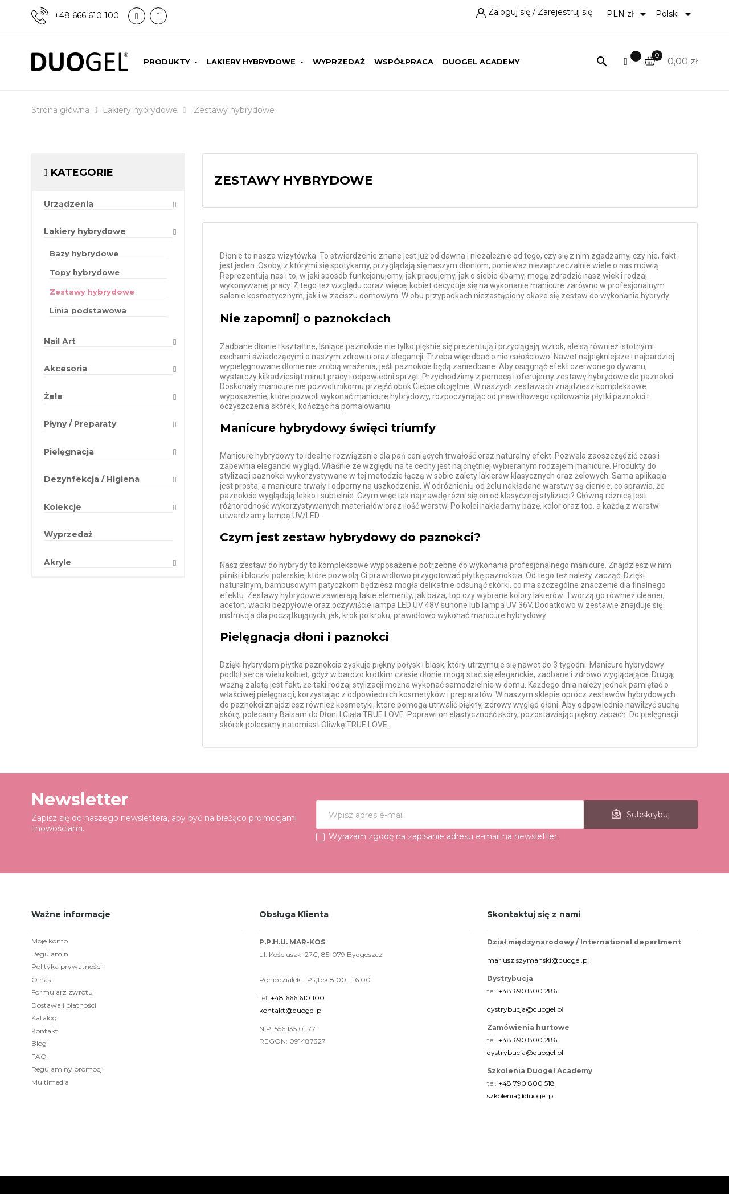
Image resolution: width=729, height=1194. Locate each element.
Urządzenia (68, 204)
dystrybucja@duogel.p (524, 1009)
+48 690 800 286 (527, 991)
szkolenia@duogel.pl (521, 1095)
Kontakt (44, 1031)
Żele (53, 397)
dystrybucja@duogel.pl (525, 1052)
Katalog (44, 1017)
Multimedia (50, 1082)
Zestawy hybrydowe (92, 291)
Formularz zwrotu (62, 992)
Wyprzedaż (68, 534)
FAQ (39, 1056)
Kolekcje (62, 507)
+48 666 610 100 (86, 16)
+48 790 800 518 (526, 1083)
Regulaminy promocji (67, 1069)
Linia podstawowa (88, 310)
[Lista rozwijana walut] (628, 14)
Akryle (57, 562)
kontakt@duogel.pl (291, 1010)
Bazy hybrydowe (84, 253)
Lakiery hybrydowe (85, 231)
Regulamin (49, 954)
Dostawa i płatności (63, 1005)
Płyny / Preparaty (80, 424)
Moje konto (49, 941)
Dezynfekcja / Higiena (92, 479)
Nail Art (60, 341)
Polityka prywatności (66, 966)
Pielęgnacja (69, 452)
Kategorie (82, 172)
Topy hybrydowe (85, 272)
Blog (39, 1043)
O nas (41, 979)
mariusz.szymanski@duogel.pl (538, 960)
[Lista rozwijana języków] (675, 14)
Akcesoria (65, 369)
